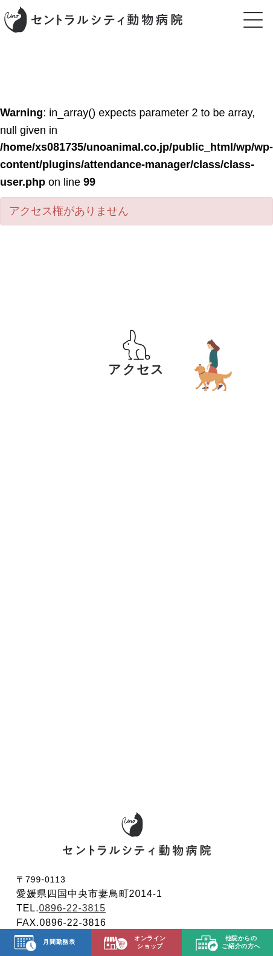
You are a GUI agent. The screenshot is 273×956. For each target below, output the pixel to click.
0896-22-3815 (72, 908)
